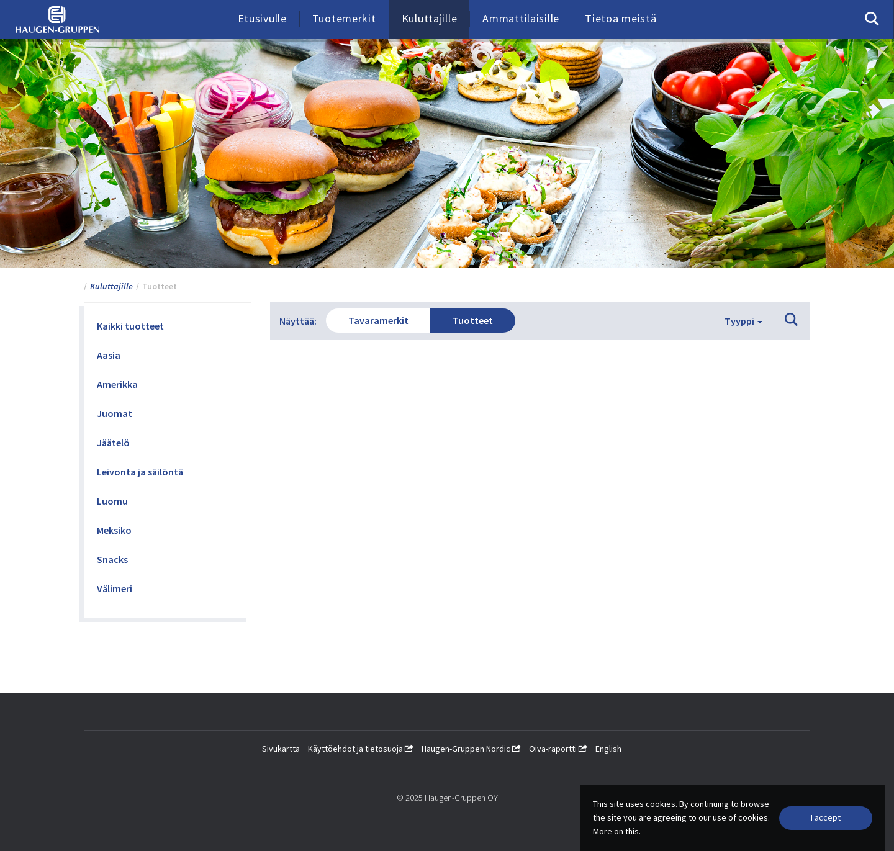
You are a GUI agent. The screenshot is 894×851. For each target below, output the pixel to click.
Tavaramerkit (378, 320)
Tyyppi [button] (743, 321)
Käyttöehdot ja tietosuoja (360, 748)
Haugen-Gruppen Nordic (471, 748)
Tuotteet (473, 320)
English (608, 748)
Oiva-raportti (558, 748)
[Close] (825, 818)
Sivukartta (281, 748)
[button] (791, 320)
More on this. (617, 831)
